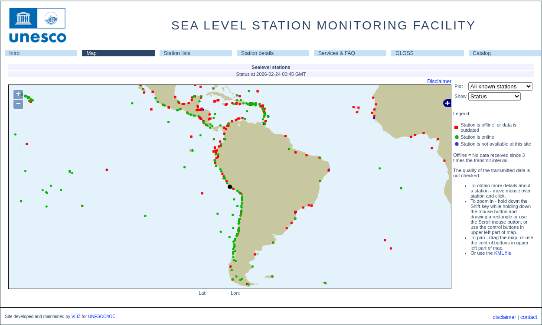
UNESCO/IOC (101, 316)
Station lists (177, 53)
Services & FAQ (336, 53)
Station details (257, 53)
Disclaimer (439, 81)
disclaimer (504, 317)
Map (91, 53)
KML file (502, 253)
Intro (14, 53)
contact (528, 317)
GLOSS (404, 53)
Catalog (482, 53)
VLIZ (76, 316)
